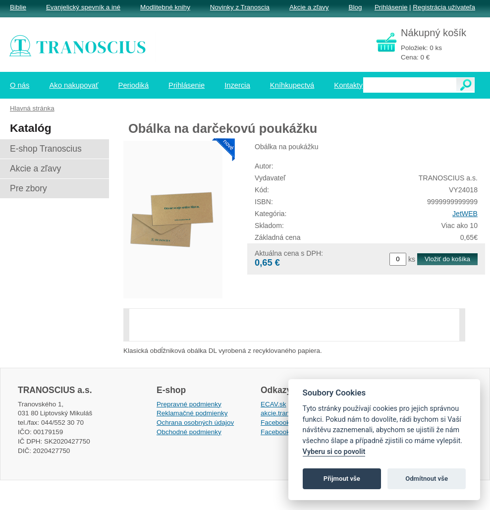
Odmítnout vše (426, 478)
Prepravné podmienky (189, 404)
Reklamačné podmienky (192, 413)
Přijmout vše (342, 478)
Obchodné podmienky (189, 432)
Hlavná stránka (32, 108)
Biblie (18, 7)
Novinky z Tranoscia (240, 7)
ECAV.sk (273, 404)
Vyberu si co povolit (334, 452)
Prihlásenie (391, 7)
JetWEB (465, 214)
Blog (355, 7)
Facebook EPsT (284, 432)
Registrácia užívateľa (444, 7)
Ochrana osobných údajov (195, 422)
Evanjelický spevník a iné (83, 7)
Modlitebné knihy (165, 7)
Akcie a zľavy (308, 7)
